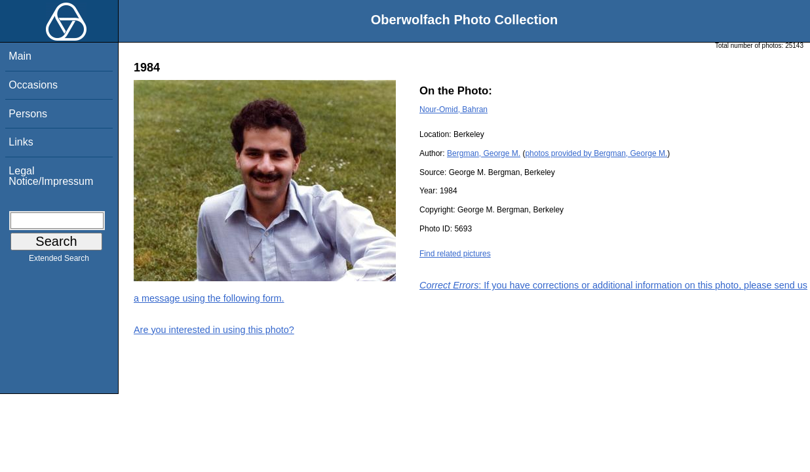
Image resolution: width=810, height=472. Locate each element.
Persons (28, 113)
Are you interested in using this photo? (214, 329)
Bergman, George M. (483, 153)
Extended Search (59, 261)
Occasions (33, 84)
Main (20, 56)
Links (21, 142)
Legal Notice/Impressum (51, 176)
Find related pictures (455, 253)
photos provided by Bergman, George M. (596, 153)
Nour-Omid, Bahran (453, 109)
